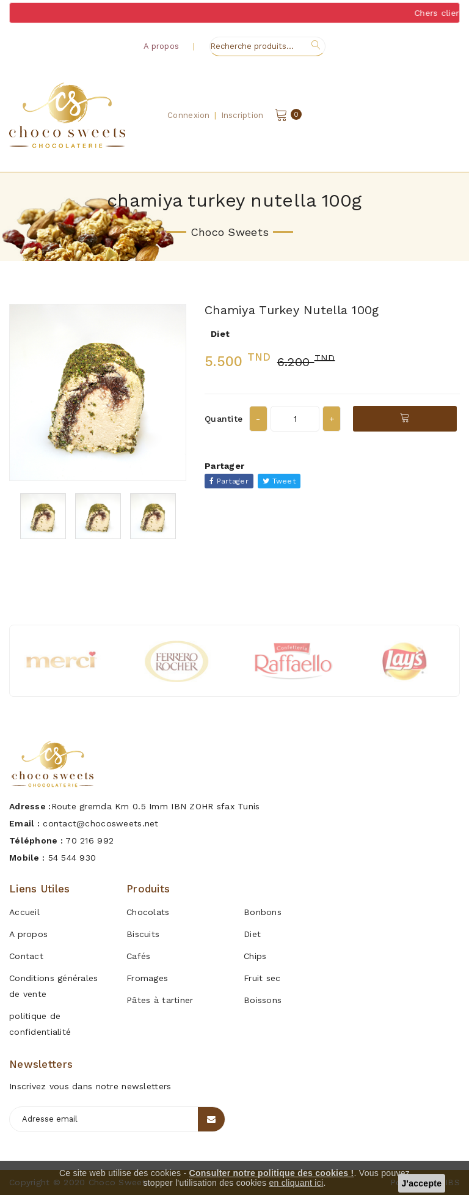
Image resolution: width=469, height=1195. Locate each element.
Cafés (138, 956)
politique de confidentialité (40, 1024)
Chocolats (148, 912)
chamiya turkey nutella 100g (292, 310)
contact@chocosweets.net (100, 823)
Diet (252, 934)
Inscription (242, 115)
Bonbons (263, 912)
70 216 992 (89, 840)
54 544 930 (72, 857)
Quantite (223, 419)
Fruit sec (262, 978)
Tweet (279, 481)
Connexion (188, 115)
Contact (26, 956)
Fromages (147, 978)
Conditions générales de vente (53, 986)
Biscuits (142, 934)
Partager (229, 481)
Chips (255, 956)
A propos (161, 46)
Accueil (24, 912)
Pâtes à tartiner (159, 1000)
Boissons (263, 1000)
